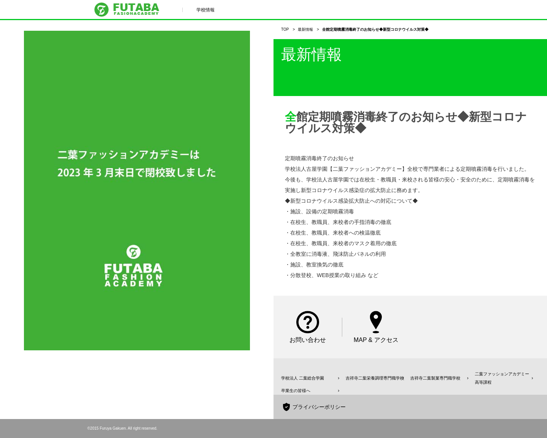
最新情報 (305, 29)
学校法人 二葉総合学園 (302, 378)
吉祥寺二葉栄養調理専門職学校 (375, 378)
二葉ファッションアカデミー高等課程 (502, 378)
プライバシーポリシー (319, 407)
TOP (285, 29)
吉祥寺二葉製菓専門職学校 (435, 378)
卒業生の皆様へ (295, 390)
